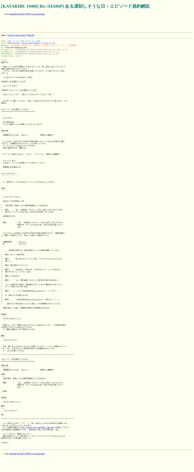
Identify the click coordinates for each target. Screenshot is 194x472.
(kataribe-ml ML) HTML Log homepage (27, 14)
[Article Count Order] (16, 35)
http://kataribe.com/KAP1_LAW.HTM (37, 427)
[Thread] (30, 35)
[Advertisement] (50, 24)
